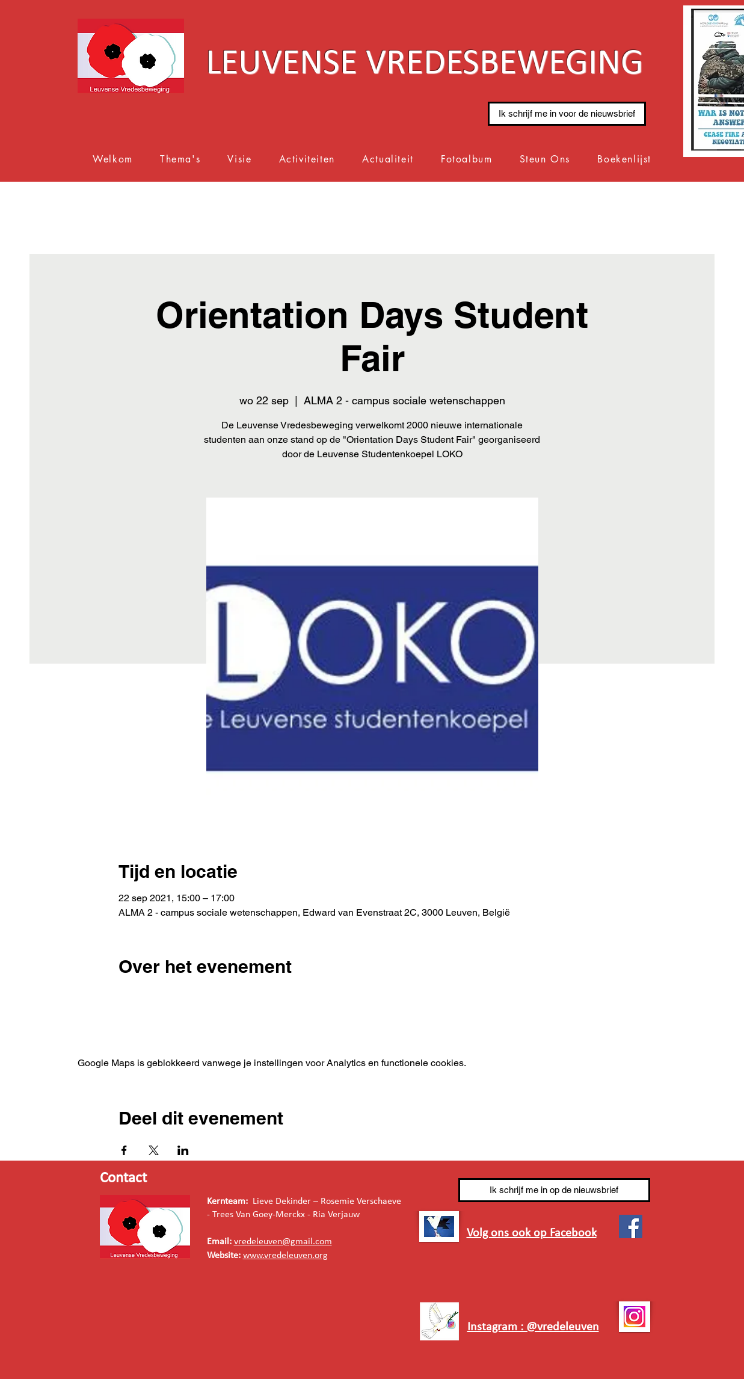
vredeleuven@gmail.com (283, 1242)
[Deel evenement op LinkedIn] (183, 1150)
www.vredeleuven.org (285, 1255)
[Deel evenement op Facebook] (124, 1150)
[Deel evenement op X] (153, 1150)
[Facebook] (630, 1226)
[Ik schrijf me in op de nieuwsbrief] (554, 1190)
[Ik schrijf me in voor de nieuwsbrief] (567, 114)
